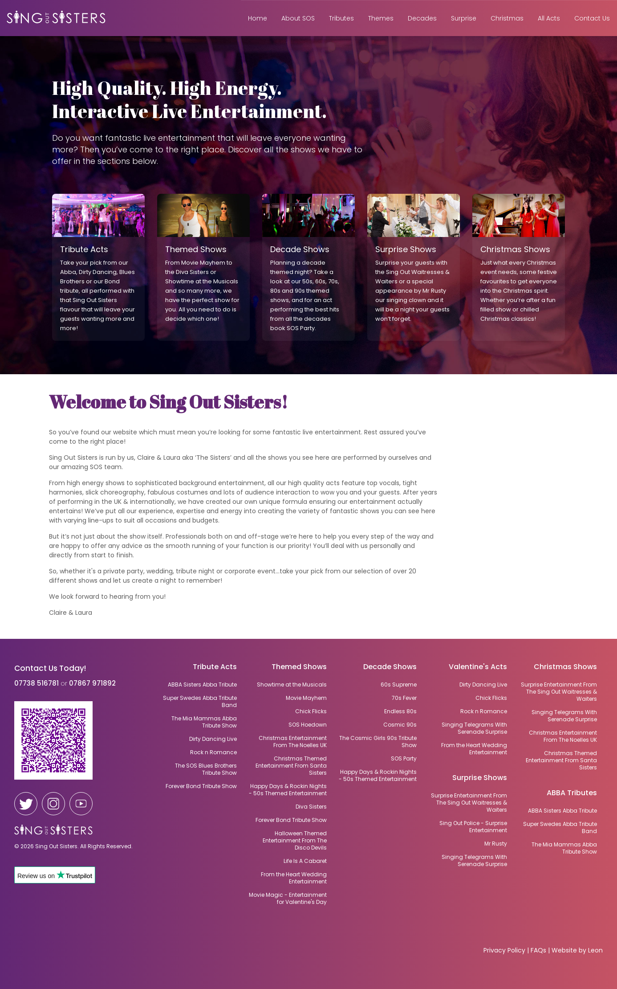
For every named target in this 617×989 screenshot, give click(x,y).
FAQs (538, 950)
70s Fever (404, 698)
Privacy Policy (504, 950)
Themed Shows (299, 667)
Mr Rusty (495, 843)
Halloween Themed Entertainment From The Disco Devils (295, 840)
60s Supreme (399, 684)
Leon (595, 950)
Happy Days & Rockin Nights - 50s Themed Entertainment (378, 775)
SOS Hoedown (307, 724)
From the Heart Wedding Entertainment (474, 749)
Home (257, 18)
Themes (381, 18)
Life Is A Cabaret (305, 861)
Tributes (341, 18)
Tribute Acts (215, 667)
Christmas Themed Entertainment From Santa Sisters (561, 760)
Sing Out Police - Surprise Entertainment (473, 827)
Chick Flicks (491, 698)
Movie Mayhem (306, 698)
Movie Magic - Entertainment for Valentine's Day (288, 898)
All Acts (549, 18)
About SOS (298, 18)
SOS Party (404, 758)
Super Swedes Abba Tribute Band (560, 828)
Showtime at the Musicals (292, 684)
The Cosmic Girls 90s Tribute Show (378, 742)
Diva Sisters (311, 806)
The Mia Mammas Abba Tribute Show (564, 848)
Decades (422, 18)
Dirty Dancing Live (483, 684)
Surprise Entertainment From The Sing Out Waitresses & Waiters (559, 692)
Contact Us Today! (50, 668)
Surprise (463, 18)
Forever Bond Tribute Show (291, 820)
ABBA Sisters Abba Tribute (562, 810)
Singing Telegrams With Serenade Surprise (564, 716)
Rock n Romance (483, 711)
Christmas (507, 18)
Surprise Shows (479, 778)
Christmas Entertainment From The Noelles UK (563, 736)
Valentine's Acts (478, 667)
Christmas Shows (565, 667)
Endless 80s (400, 711)
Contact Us (592, 18)
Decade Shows (390, 667)
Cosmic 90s (400, 724)
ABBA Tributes (572, 793)
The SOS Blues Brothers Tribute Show (206, 769)
